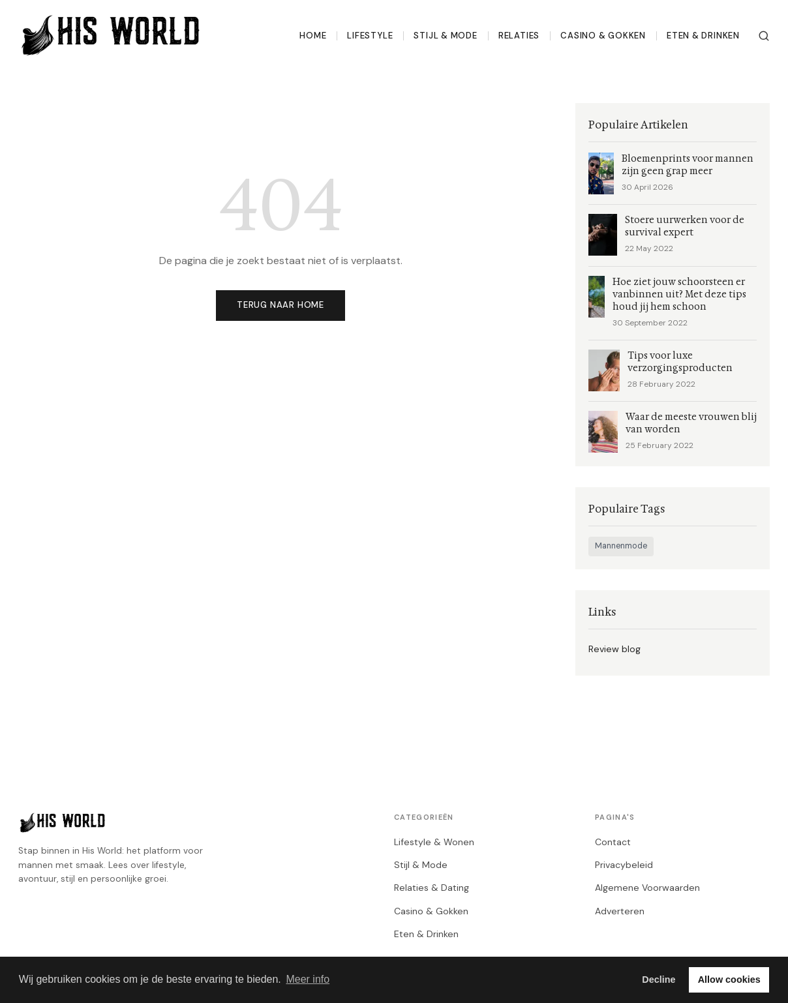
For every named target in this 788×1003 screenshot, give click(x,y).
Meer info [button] (307, 979)
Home (312, 35)
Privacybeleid (624, 865)
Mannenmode (621, 546)
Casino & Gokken (603, 35)
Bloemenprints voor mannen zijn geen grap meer (687, 165)
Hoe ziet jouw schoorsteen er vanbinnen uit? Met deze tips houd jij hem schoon (679, 294)
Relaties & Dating (431, 887)
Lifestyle (370, 35)
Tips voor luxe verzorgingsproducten (680, 362)
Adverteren (619, 911)
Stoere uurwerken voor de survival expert (684, 226)
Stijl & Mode (445, 35)
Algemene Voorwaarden (647, 887)
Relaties (518, 35)
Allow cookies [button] (729, 979)
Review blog (614, 649)
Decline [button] (658, 979)
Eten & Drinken (703, 35)
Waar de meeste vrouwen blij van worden (691, 423)
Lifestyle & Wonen (434, 842)
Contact (613, 842)
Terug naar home (280, 304)
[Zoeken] (764, 36)
